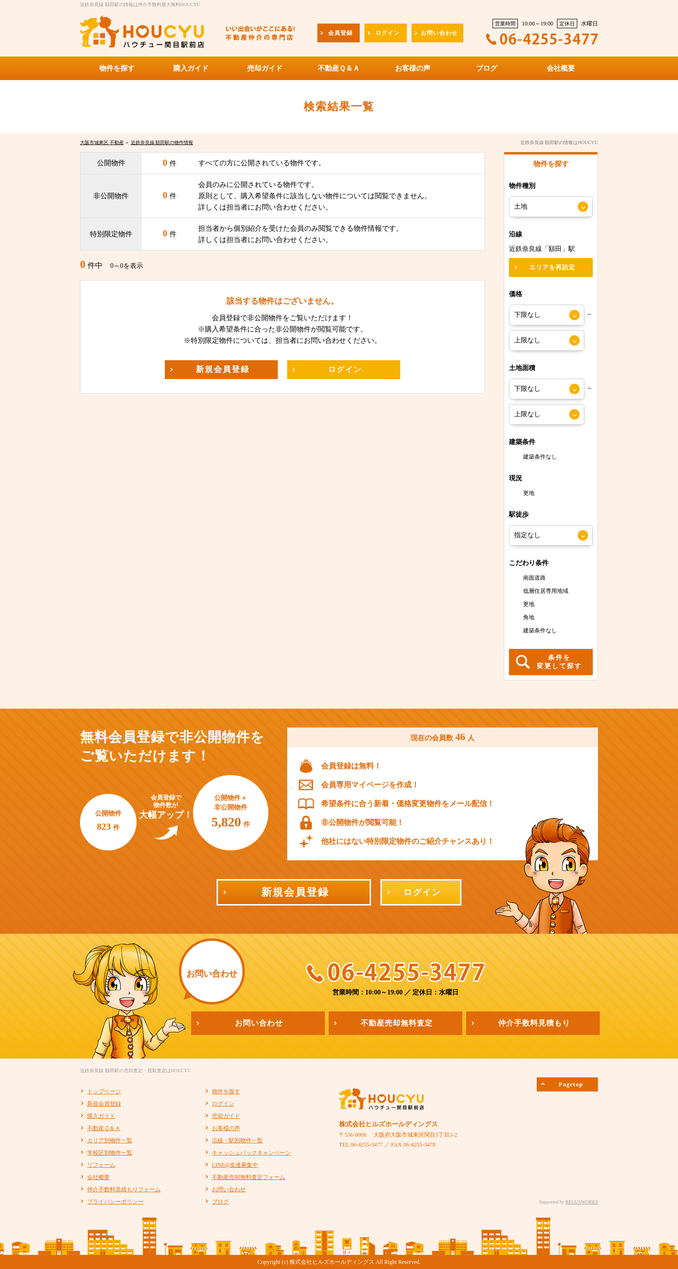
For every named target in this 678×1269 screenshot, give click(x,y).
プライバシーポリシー (115, 1201)
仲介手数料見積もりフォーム (124, 1189)
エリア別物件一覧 (109, 1140)
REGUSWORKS (581, 1201)
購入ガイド (101, 1116)
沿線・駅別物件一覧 (237, 1140)
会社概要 (98, 1177)
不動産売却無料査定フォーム (248, 1177)
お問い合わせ (229, 1189)
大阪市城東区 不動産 (102, 142)
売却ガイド (226, 1116)
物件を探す (226, 1091)
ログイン (223, 1103)
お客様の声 (226, 1128)
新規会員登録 (104, 1103)
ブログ (220, 1201)
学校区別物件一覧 (109, 1152)
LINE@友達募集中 (235, 1165)
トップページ (104, 1091)
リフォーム (101, 1165)
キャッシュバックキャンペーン (251, 1152)
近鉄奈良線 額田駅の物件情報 (162, 142)
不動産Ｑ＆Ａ (104, 1128)
